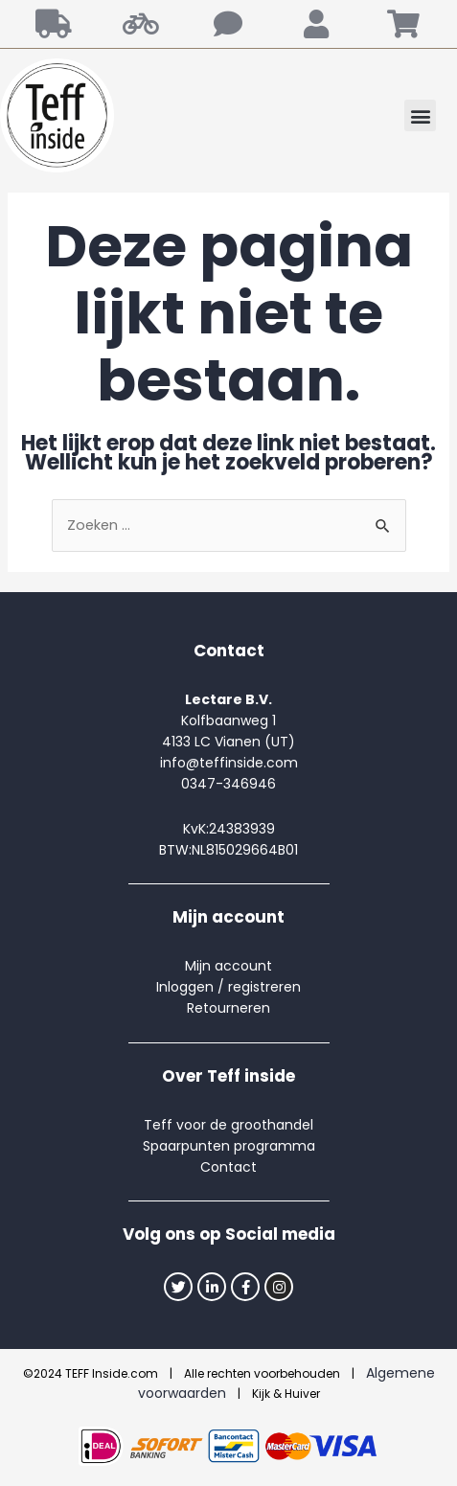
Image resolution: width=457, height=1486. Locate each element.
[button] (420, 115)
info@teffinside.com (229, 762)
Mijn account (228, 965)
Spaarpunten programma (229, 1145)
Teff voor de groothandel (228, 1124)
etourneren (232, 1007)
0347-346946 (228, 783)
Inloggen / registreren (228, 986)
